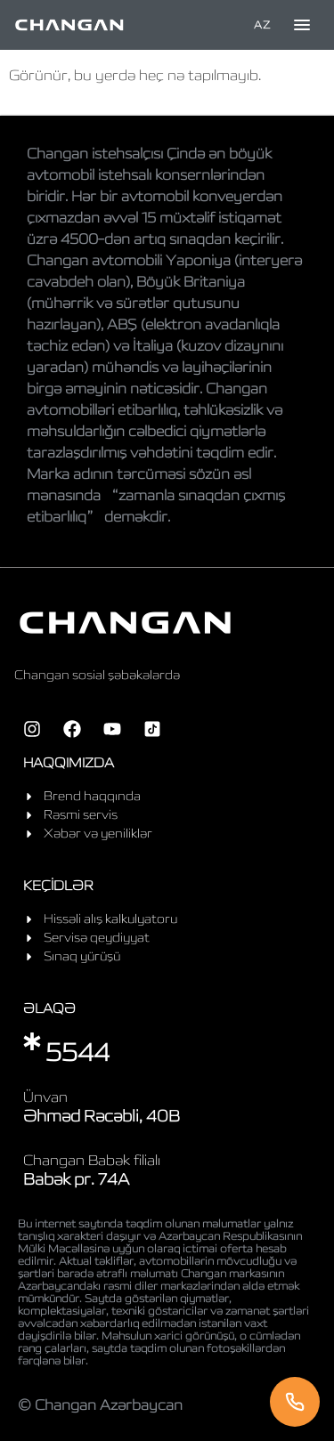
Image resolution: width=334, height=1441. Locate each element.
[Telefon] (295, 1402)
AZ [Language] (262, 24)
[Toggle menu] (302, 25)
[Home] (69, 25)
